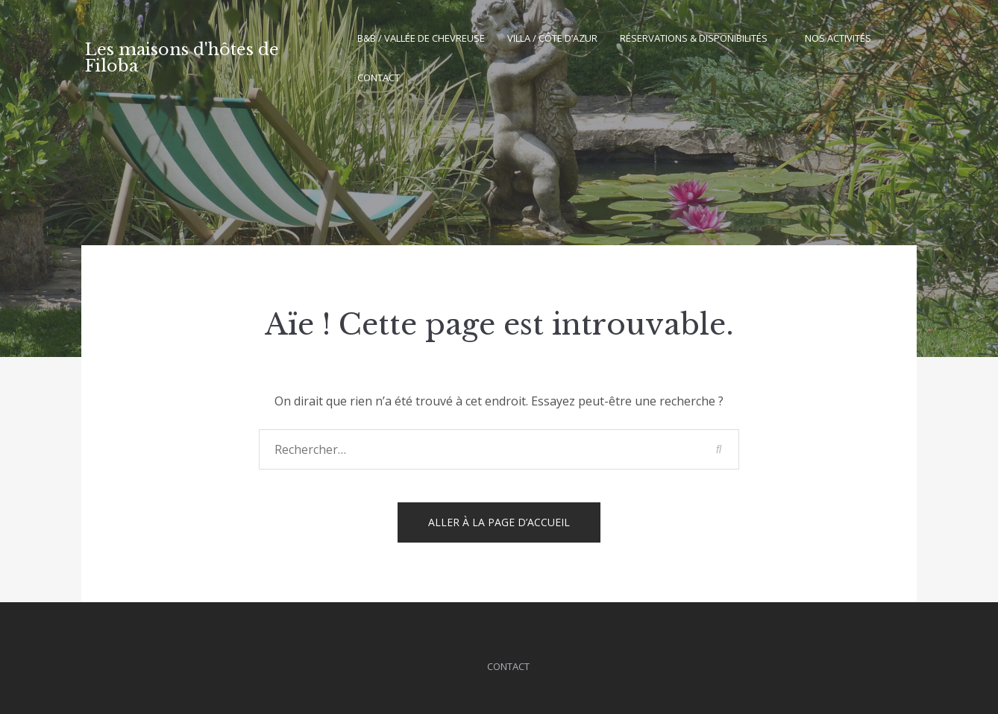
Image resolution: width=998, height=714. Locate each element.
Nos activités (838, 38)
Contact (378, 77)
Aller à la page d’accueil (499, 522)
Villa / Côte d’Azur (552, 38)
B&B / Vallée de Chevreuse (421, 38)
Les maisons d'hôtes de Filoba (182, 58)
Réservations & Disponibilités (694, 38)
